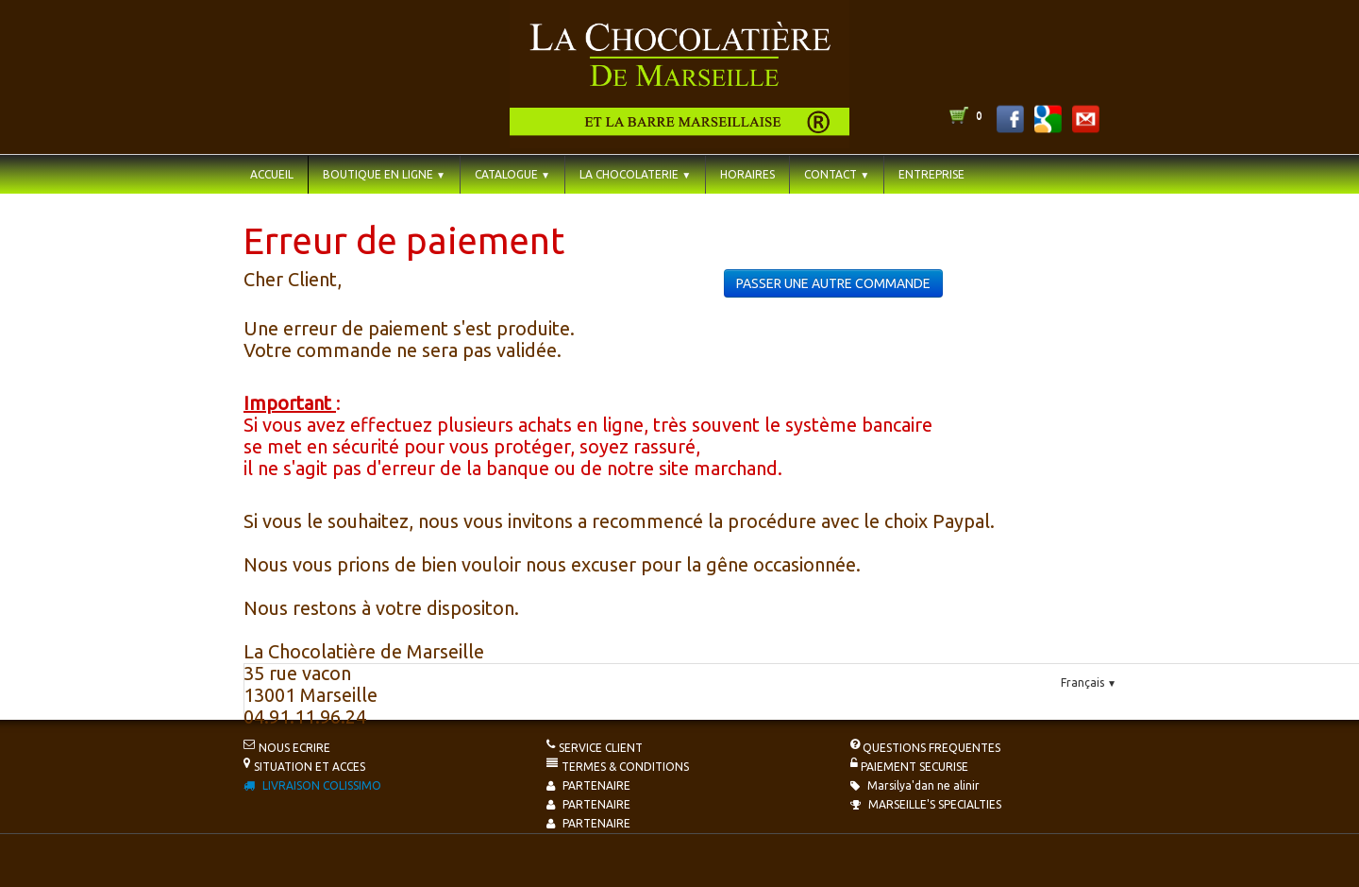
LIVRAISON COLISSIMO (312, 785)
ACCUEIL (272, 174)
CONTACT (836, 174)
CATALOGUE (512, 174)
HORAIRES (747, 174)
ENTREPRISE (931, 174)
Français (1088, 682)
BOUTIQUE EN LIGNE (384, 174)
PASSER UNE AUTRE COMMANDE (833, 283)
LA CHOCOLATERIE (635, 174)
